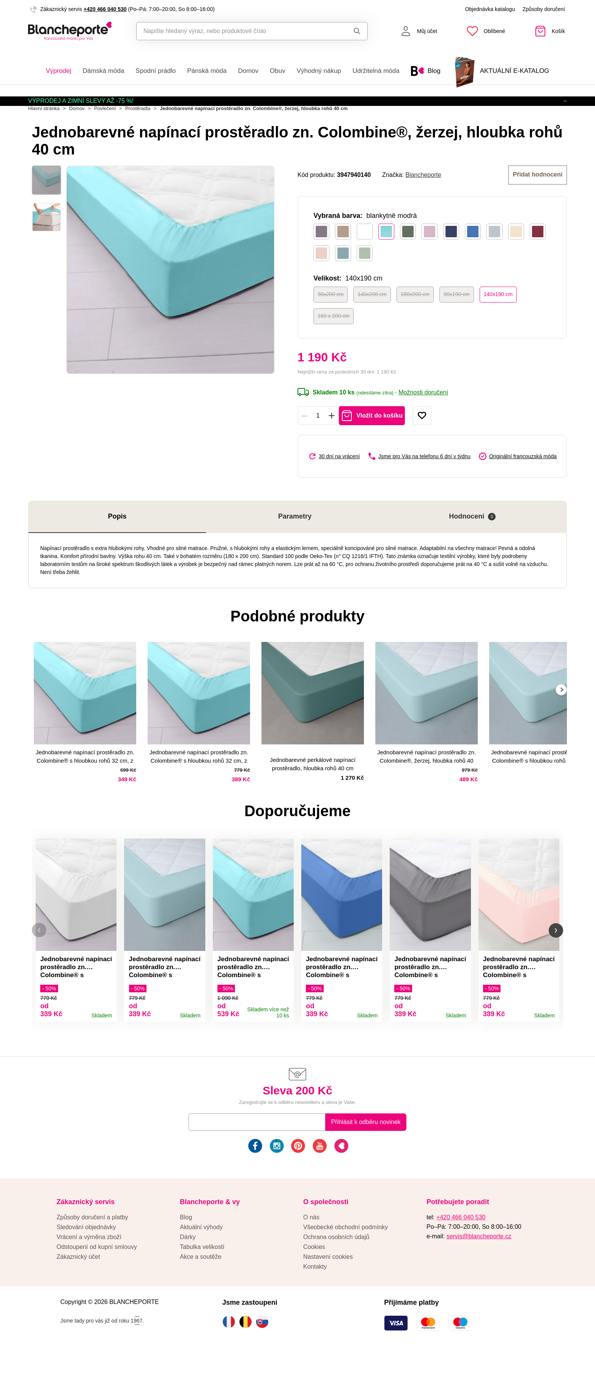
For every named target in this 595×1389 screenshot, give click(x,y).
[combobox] (235, 31)
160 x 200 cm (333, 339)
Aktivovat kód (523, 108)
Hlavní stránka (44, 133)
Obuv (277, 70)
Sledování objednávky (86, 1259)
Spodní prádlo (155, 70)
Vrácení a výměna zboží (89, 1269)
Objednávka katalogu (490, 9)
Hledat (357, 31)
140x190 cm (498, 318)
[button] (39, 958)
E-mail (202, 1154)
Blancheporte (423, 199)
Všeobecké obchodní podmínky (345, 1259)
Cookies (314, 1278)
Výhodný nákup (319, 70)
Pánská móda (207, 70)
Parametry (295, 540)
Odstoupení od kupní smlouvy (97, 1278)
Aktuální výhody (201, 1259)
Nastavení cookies (328, 1288)
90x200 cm (330, 318)
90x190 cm (456, 318)
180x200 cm (415, 318)
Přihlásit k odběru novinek (365, 1154)
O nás (311, 1249)
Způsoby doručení (544, 9)
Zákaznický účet (78, 1288)
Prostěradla (137, 133)
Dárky (188, 1269)
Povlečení (105, 133)
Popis (117, 540)
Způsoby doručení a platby (92, 1249)
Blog (186, 1249)
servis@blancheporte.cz (478, 1268)
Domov (248, 70)
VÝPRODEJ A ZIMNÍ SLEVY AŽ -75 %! (81, 108)
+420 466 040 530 (104, 9)
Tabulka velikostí (202, 1278)
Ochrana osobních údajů (336, 1269)
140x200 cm (371, 318)
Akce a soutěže (200, 1288)
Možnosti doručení (423, 416)
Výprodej (58, 70)
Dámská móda (103, 70)
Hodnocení (472, 540)
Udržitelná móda (376, 70)
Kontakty (315, 1298)
